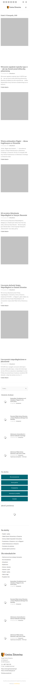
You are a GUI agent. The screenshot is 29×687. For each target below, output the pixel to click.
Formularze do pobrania (8, 546)
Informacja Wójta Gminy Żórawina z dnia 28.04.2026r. (17, 452)
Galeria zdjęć (5, 575)
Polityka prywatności (6, 673)
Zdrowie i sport (6, 570)
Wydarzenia (5, 565)
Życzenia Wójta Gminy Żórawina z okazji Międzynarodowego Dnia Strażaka (19, 418)
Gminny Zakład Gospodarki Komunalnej (12, 539)
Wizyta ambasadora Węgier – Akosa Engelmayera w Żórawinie (14, 142)
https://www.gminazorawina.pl (9, 669)
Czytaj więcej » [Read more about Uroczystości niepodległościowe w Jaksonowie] (5, 378)
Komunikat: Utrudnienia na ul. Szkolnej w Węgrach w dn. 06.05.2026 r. (18, 400)
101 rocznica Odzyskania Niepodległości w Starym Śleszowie (14, 214)
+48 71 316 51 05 (7, 664)
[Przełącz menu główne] (25, 7)
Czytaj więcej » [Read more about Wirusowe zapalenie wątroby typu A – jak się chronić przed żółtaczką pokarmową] (5, 87)
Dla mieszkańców (6, 560)
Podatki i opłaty (6, 534)
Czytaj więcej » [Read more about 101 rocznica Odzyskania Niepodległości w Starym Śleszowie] (5, 231)
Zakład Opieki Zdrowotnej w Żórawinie (12, 536)
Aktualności (12, 73)
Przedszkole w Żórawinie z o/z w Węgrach (12, 541)
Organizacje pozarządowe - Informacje (18, 457)
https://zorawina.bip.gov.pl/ (8, 671)
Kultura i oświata (6, 567)
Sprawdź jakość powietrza (8, 549)
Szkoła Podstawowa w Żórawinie (10, 544)
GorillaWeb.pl (17, 683)
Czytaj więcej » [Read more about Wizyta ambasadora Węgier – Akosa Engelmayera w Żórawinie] (5, 159)
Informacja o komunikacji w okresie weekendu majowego (17, 434)
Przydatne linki (6, 577)
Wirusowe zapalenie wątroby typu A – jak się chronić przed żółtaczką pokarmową (14, 69)
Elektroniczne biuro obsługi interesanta (12, 557)
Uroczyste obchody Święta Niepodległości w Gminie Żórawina (14, 286)
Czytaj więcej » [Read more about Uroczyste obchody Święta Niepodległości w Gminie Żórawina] (5, 306)
